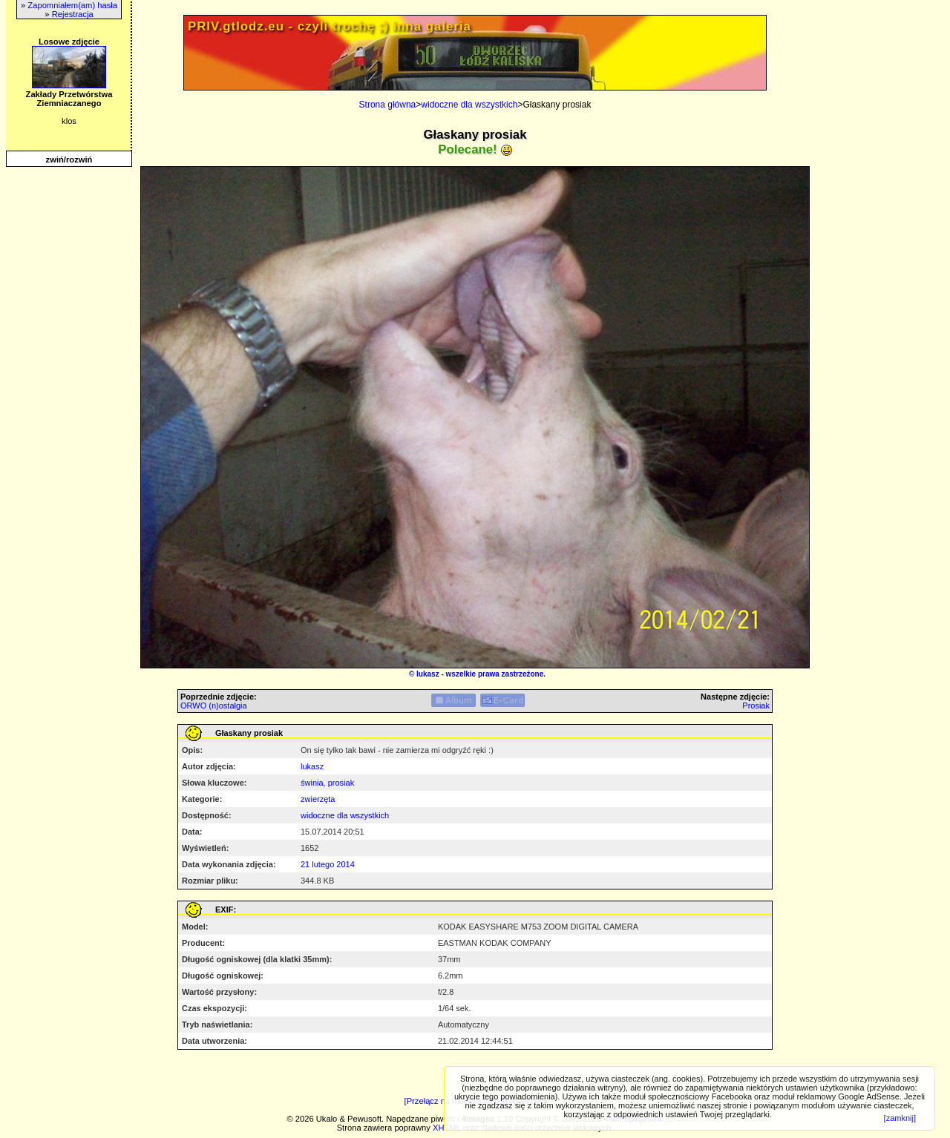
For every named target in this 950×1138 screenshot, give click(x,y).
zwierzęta (318, 799)
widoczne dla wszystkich (469, 104)
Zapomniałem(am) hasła (72, 5)
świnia (312, 782)
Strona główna (387, 104)
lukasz (427, 674)
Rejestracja (73, 14)
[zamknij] (900, 1118)
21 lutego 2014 (328, 864)
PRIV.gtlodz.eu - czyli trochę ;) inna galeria (329, 26)
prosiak (341, 782)
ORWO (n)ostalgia (213, 705)
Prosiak (756, 705)
